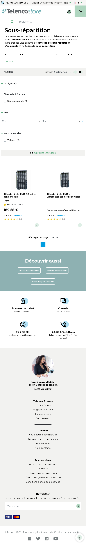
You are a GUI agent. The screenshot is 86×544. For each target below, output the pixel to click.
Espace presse (43, 414)
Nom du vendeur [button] (11, 133)
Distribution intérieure (57, 270)
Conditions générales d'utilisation (43, 477)
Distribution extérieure (29, 270)
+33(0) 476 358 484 (17, 2)
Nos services (43, 443)
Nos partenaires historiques (43, 439)
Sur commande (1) (17, 101)
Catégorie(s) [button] (9, 83)
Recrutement (43, 418)
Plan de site (47, 532)
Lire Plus (9, 61)
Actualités (43, 468)
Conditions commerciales (43, 473)
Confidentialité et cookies (67, 532)
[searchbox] (51, 22)
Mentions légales (31, 532)
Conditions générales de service (43, 482)
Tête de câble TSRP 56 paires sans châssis (20, 195)
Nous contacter (43, 448)
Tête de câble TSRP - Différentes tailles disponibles (63, 195)
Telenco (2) (13, 140)
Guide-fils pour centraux (43, 281)
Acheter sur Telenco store (43, 464)
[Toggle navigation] (4, 22)
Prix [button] (4, 112)
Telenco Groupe (43, 405)
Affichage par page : (38, 237)
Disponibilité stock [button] (13, 94)
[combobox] (46, 22)
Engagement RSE (43, 409)
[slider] (11, 219)
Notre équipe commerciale (43, 434)
